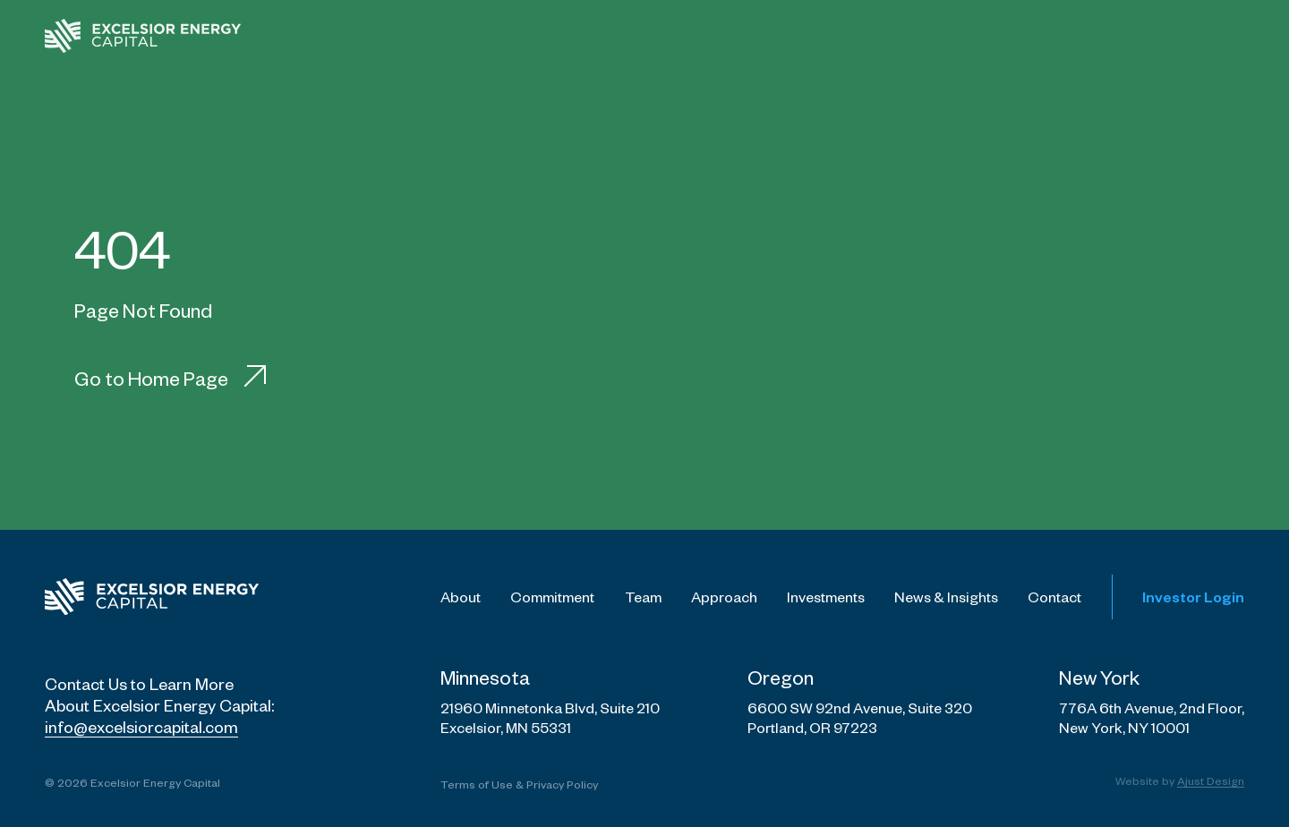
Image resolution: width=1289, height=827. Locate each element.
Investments (826, 596)
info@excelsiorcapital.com (141, 726)
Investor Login (1193, 596)
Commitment (552, 596)
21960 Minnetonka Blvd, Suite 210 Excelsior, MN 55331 (550, 717)
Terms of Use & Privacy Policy (519, 784)
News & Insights (946, 596)
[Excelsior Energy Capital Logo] (152, 597)
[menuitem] (532, 36)
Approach (724, 596)
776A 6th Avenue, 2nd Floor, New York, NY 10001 (1151, 717)
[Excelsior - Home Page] (143, 36)
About (460, 596)
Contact (1054, 596)
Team (643, 596)
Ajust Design (1210, 780)
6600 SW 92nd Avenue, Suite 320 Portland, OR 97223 (859, 717)
